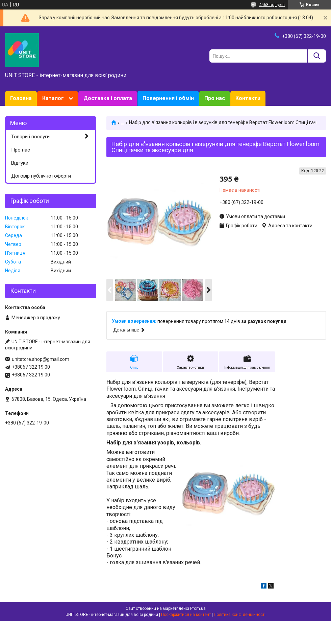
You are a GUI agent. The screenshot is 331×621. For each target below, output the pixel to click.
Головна (21, 98)
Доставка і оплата (107, 98)
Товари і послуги (30, 137)
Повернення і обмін (168, 98)
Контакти (247, 98)
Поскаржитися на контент (186, 614)
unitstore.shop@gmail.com (40, 359)
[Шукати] (316, 56)
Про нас (214, 98)
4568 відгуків (272, 4)
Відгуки (19, 163)
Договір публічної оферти (41, 176)
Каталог (53, 98)
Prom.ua (198, 608)
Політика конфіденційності (239, 614)
